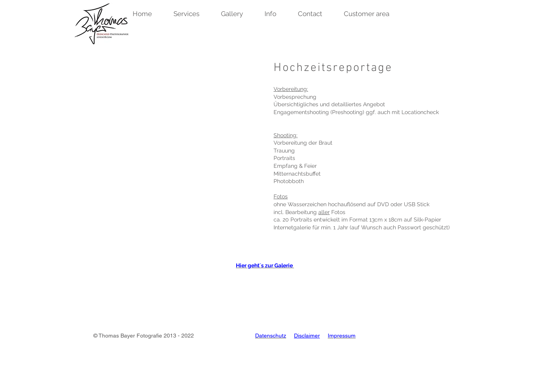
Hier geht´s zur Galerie (265, 265)
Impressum (342, 335)
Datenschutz (270, 335)
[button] (148, 14)
